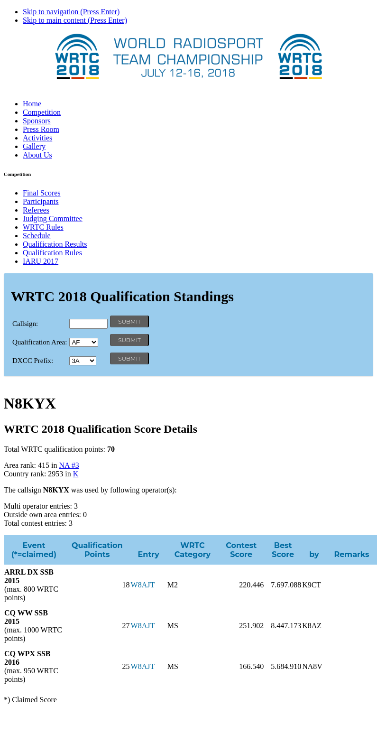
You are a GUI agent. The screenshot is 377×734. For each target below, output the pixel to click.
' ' (83, 342)
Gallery (34, 146)
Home (32, 104)
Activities (37, 138)
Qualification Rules (52, 253)
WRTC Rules (43, 227)
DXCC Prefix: (32, 360)
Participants (41, 201)
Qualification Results (55, 244)
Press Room (41, 129)
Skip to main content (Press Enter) (75, 20)
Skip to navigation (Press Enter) (71, 12)
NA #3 (69, 465)
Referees (36, 210)
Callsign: (25, 323)
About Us (37, 155)
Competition (42, 112)
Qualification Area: (39, 342)
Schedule (37, 236)
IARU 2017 (40, 261)
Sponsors (37, 121)
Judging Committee (53, 218)
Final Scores (42, 193)
